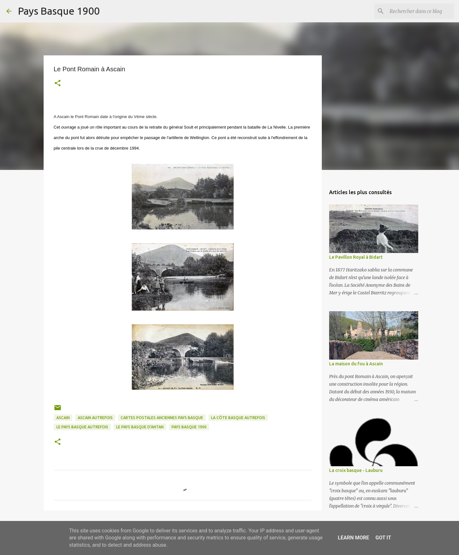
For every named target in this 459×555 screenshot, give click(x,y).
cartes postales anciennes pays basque (162, 418)
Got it (383, 538)
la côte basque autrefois (238, 418)
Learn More (353, 538)
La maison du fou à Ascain (356, 363)
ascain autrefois (95, 418)
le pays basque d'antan (140, 427)
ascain (63, 418)
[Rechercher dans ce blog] (420, 11)
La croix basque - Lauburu (356, 470)
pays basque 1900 (189, 427)
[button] (57, 83)
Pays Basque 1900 (59, 11)
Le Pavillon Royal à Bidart (356, 257)
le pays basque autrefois (82, 427)
